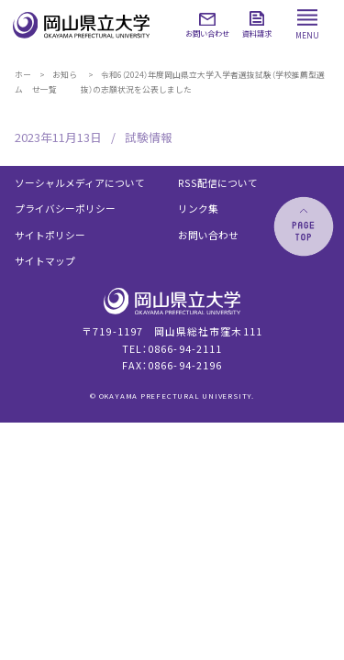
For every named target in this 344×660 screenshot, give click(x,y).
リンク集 (198, 208)
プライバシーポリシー (65, 208)
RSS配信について (218, 183)
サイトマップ (45, 261)
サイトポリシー (50, 235)
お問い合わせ (208, 235)
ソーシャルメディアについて (80, 183)
